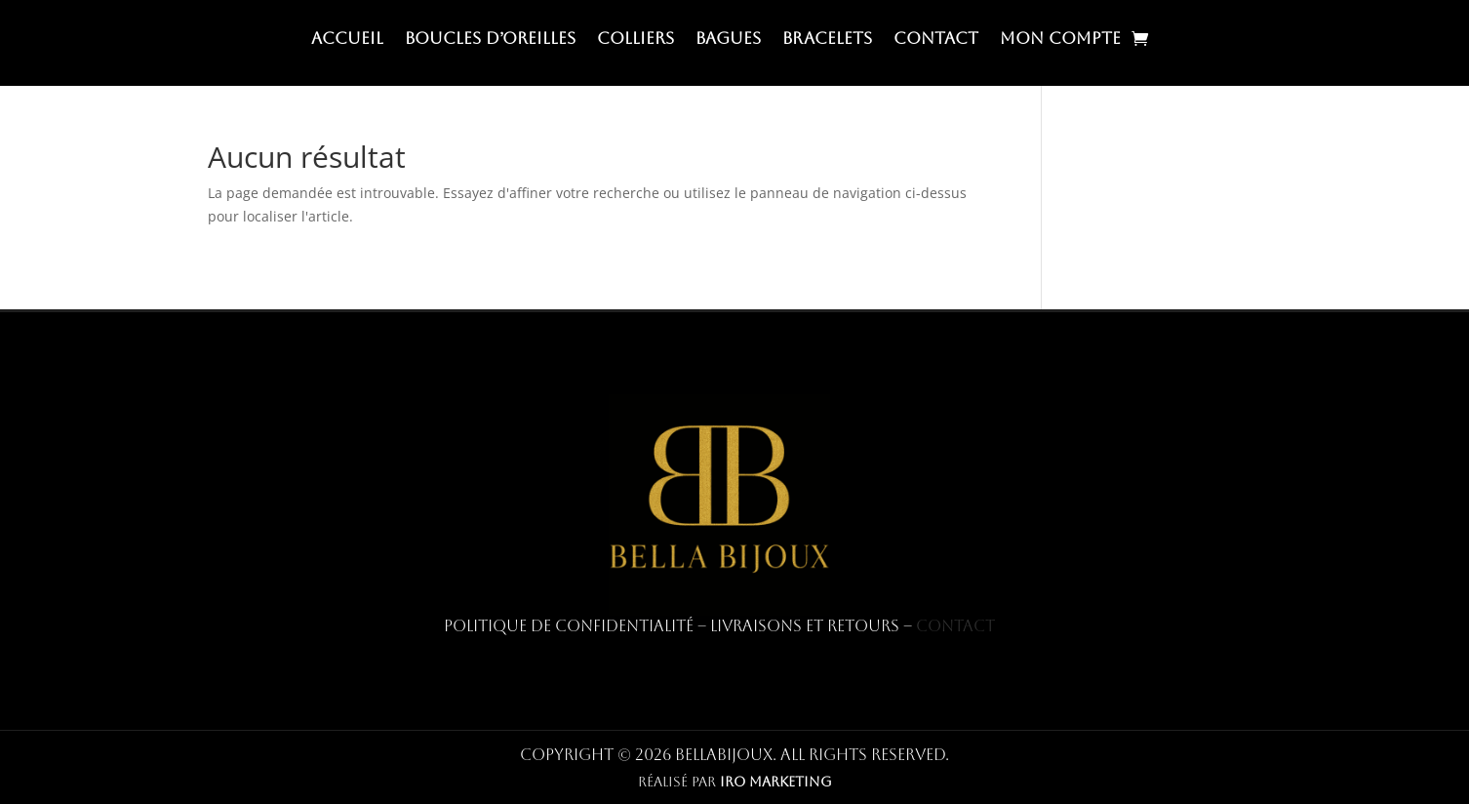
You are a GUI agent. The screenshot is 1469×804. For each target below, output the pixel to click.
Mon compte (1060, 39)
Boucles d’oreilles (490, 39)
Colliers (635, 39)
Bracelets (827, 39)
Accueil (347, 39)
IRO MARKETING (776, 781)
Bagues (728, 39)
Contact (935, 39)
